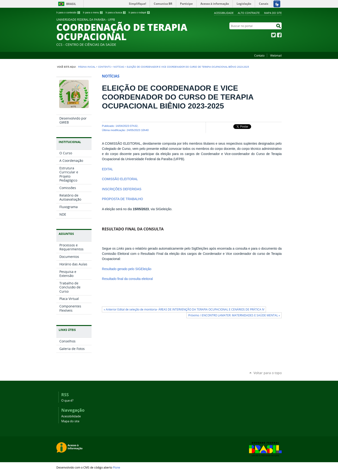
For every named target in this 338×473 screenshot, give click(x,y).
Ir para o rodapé (139, 12)
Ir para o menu (93, 12)
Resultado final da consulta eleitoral (127, 279)
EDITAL (107, 169)
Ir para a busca (116, 12)
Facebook (279, 35)
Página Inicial (86, 66)
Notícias (118, 66)
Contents (104, 66)
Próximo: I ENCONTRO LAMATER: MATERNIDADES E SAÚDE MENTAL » (234, 315)
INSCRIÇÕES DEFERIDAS (121, 189)
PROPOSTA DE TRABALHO (122, 199)
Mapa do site (273, 13)
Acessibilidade (224, 13)
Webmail (276, 55)
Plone (116, 467)
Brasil (71, 4)
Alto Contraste (249, 13)
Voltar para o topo (268, 373)
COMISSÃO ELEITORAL (120, 179)
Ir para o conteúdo (68, 12)
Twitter (273, 35)
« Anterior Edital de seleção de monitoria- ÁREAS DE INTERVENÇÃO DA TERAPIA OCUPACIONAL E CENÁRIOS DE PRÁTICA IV (184, 309)
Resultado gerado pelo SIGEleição (126, 269)
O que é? (67, 401)
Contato (259, 55)
